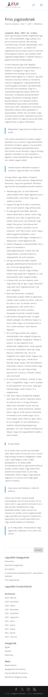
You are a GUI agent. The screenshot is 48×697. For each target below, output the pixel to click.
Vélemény (38, 24)
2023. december (12, 601)
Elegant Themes (18, 693)
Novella (8, 651)
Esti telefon (9, 569)
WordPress (38, 693)
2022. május (10, 605)
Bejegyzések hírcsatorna (15, 669)
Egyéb (7, 647)
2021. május (10, 629)
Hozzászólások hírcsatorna (16, 673)
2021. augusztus (12, 617)
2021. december (12, 609)
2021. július (10, 621)
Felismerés (9, 561)
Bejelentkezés (11, 665)
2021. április (10, 633)
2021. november (12, 613)
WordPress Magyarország (16, 677)
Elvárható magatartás (14, 565)
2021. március (11, 637)
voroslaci (15, 24)
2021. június (10, 625)
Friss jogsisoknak (12, 580)
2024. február (11, 597)
